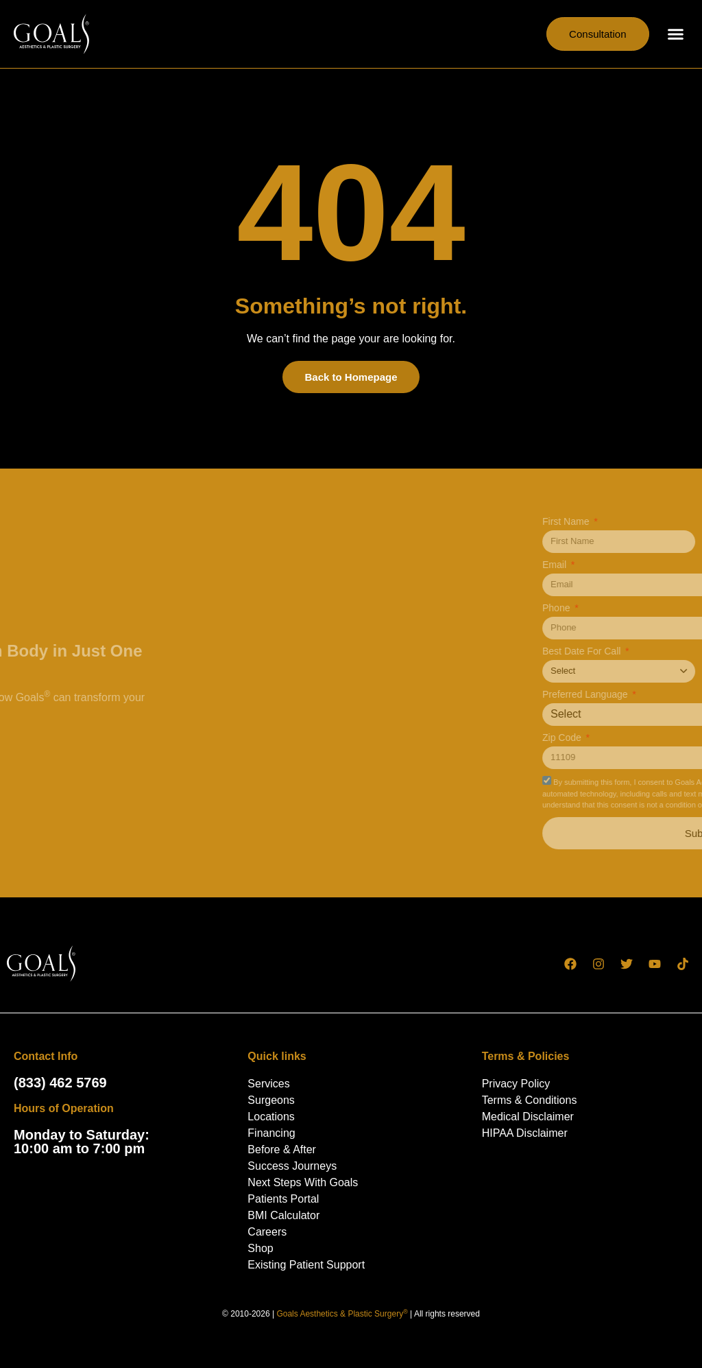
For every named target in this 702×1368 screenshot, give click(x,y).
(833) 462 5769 (60, 1082)
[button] (676, 34)
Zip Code (660, 738)
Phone (655, 608)
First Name (664, 522)
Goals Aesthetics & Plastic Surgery (341, 1314)
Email (653, 565)
